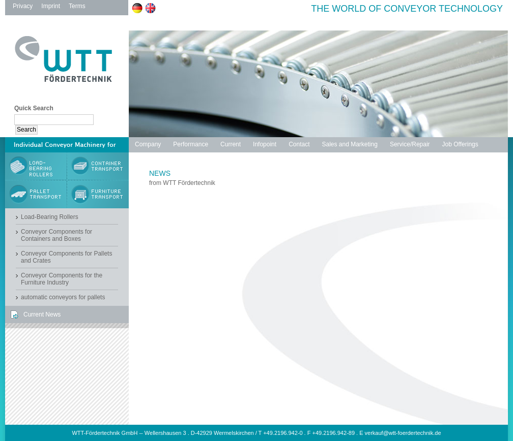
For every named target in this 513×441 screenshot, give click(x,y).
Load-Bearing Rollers (49, 216)
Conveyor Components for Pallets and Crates (66, 257)
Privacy (23, 6)
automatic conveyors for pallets (63, 297)
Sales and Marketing (349, 144)
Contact (299, 144)
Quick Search (33, 108)
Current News (42, 314)
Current (230, 144)
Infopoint (264, 144)
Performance (190, 144)
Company (148, 144)
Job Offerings (460, 144)
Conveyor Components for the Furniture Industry (61, 279)
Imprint (50, 6)
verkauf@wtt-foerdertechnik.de (403, 433)
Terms (77, 6)
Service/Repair (410, 144)
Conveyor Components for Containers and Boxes (56, 235)
